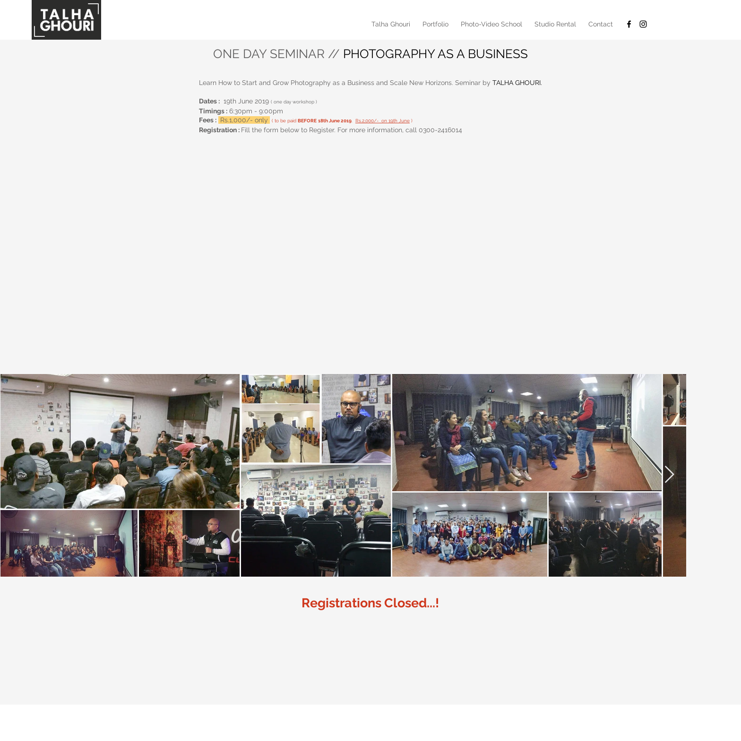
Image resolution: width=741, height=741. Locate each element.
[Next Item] (669, 475)
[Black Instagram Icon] (643, 24)
